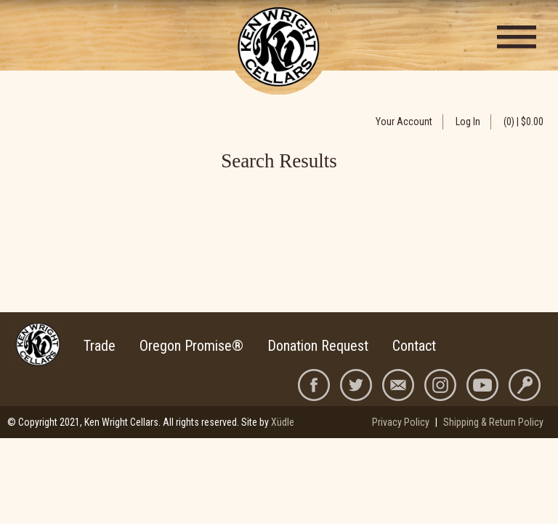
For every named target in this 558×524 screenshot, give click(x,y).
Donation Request (317, 345)
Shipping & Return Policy (493, 422)
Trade (100, 345)
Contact (414, 345)
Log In (468, 121)
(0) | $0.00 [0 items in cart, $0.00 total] (523, 121)
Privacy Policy (400, 422)
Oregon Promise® (191, 345)
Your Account (404, 121)
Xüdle (282, 422)
